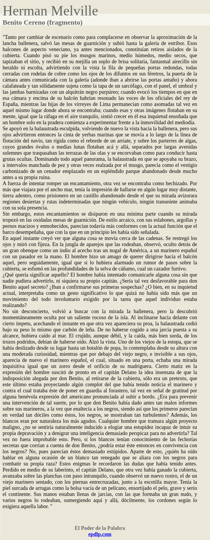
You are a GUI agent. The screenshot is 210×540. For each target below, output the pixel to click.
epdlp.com (100, 534)
